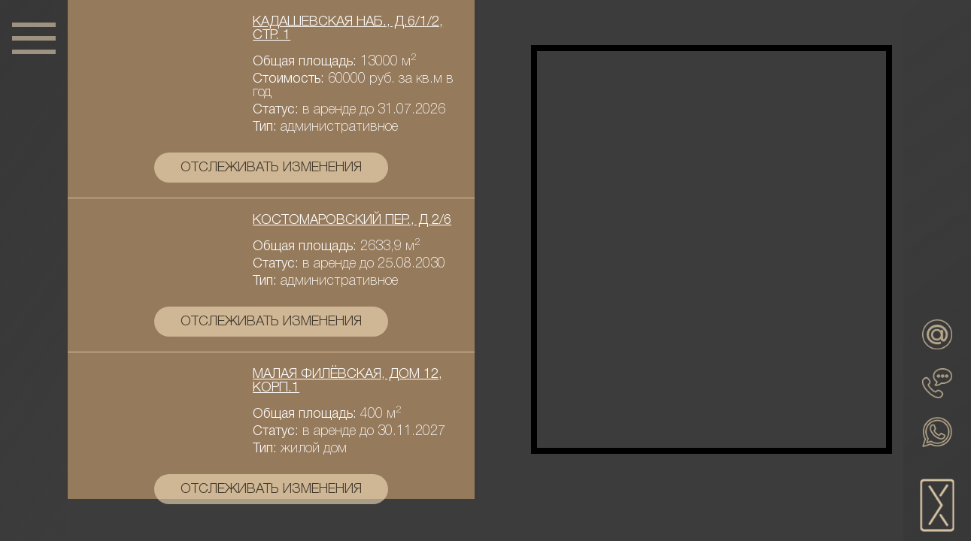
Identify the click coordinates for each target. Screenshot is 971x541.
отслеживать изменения (271, 168)
